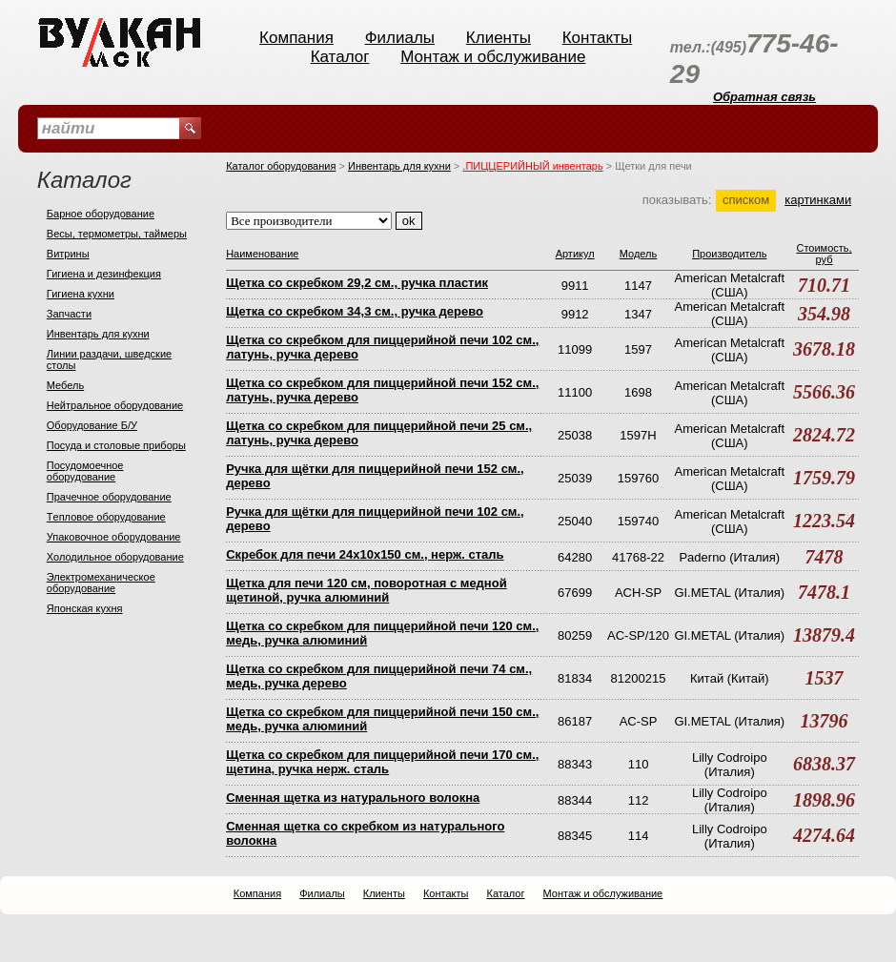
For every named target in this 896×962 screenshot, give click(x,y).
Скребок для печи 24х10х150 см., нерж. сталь (364, 554)
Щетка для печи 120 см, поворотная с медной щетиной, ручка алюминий (366, 590)
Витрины (68, 253)
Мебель (65, 385)
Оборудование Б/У (92, 425)
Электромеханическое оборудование (101, 582)
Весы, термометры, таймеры (117, 233)
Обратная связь (764, 97)
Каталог (340, 57)
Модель (638, 253)
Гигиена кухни (80, 293)
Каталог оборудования (281, 166)
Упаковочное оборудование (114, 536)
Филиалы (400, 38)
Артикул (575, 253)
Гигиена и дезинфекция (104, 273)
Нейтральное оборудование (115, 405)
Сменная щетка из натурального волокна (352, 797)
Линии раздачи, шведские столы (109, 359)
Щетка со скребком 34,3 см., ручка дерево (354, 311)
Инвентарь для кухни (98, 333)
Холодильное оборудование (115, 557)
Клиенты (498, 38)
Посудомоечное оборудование (85, 471)
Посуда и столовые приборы (116, 445)
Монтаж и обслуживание (492, 57)
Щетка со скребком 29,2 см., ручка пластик (357, 283)
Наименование (262, 253)
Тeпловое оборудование (106, 516)
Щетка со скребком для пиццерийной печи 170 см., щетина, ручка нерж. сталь (382, 761)
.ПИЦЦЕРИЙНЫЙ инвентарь (532, 166)
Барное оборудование (100, 213)
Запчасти (69, 313)
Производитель (729, 253)
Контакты (597, 38)
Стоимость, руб (823, 253)
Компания (296, 38)
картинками (817, 200)
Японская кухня (85, 608)
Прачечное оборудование (109, 496)
